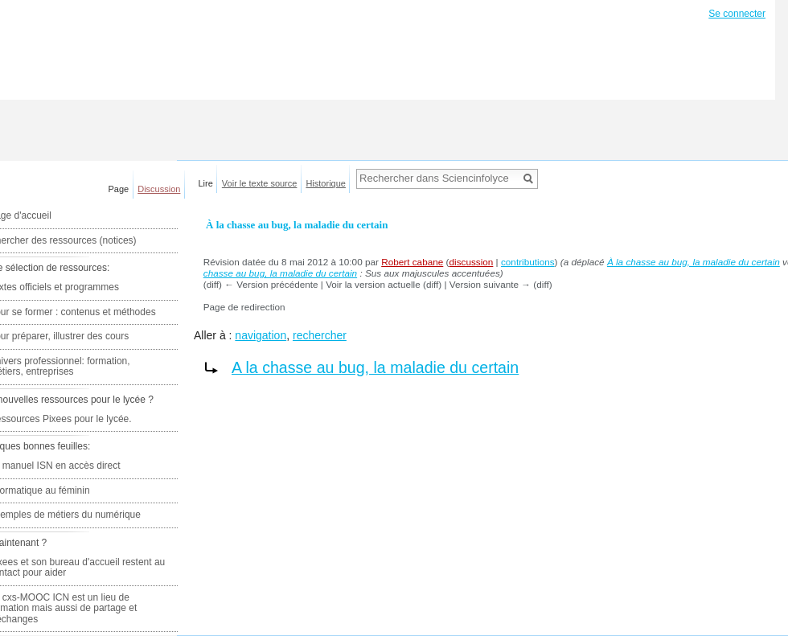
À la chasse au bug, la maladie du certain (693, 261)
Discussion (158, 189)
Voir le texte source (260, 183)
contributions (528, 261)
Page (119, 189)
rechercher (320, 335)
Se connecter (736, 13)
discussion (471, 261)
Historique (326, 183)
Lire (206, 183)
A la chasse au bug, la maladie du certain (375, 367)
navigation (260, 335)
